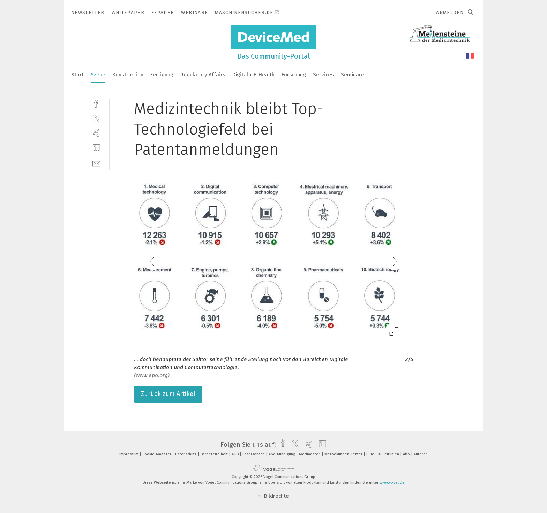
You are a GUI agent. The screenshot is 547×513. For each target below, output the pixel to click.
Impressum (129, 454)
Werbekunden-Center (344, 454)
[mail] (96, 163)
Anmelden (450, 12)
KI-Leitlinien (389, 454)
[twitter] (96, 118)
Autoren (421, 454)
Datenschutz (186, 454)
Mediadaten (310, 454)
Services (323, 74)
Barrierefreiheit (215, 454)
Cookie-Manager (157, 454)
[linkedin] (96, 148)
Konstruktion (127, 74)
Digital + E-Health (253, 74)
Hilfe (370, 454)
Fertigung (161, 74)
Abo (407, 454)
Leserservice (254, 454)
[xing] (96, 133)
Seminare (352, 74)
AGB (236, 454)
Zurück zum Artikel (168, 394)
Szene (98, 74)
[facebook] (96, 103)
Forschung (294, 74)
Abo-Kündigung (282, 454)
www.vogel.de (392, 482)
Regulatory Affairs (202, 74)
